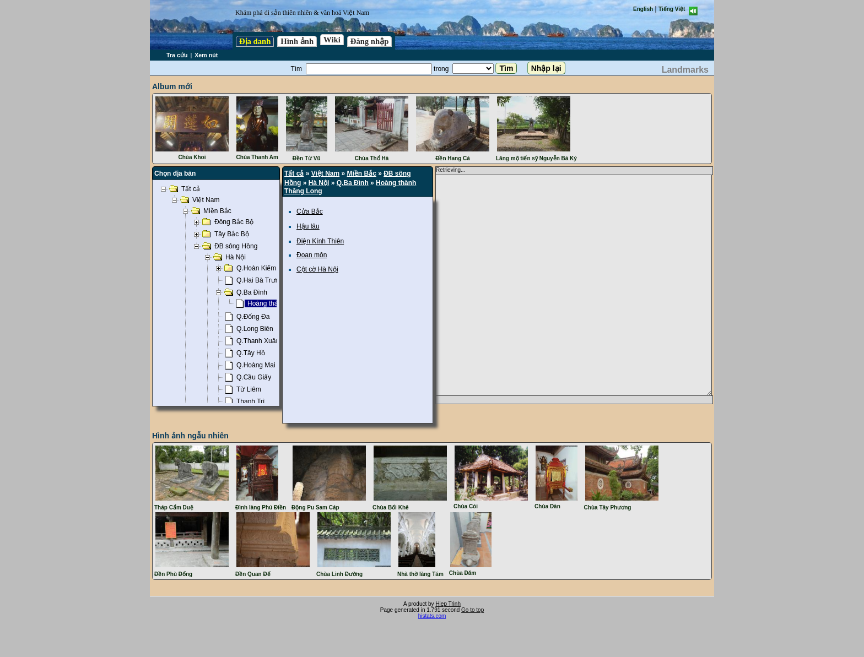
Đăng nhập (369, 41)
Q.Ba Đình (353, 183)
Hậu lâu (308, 226)
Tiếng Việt (671, 9)
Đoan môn (311, 255)
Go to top (472, 610)
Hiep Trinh (448, 604)
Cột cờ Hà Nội (317, 269)
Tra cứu (176, 55)
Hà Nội (319, 183)
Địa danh (255, 41)
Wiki (332, 39)
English (643, 9)
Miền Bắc (361, 173)
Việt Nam (325, 173)
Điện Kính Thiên (320, 241)
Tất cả (294, 173)
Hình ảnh (297, 41)
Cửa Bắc (309, 211)
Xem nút (206, 55)
